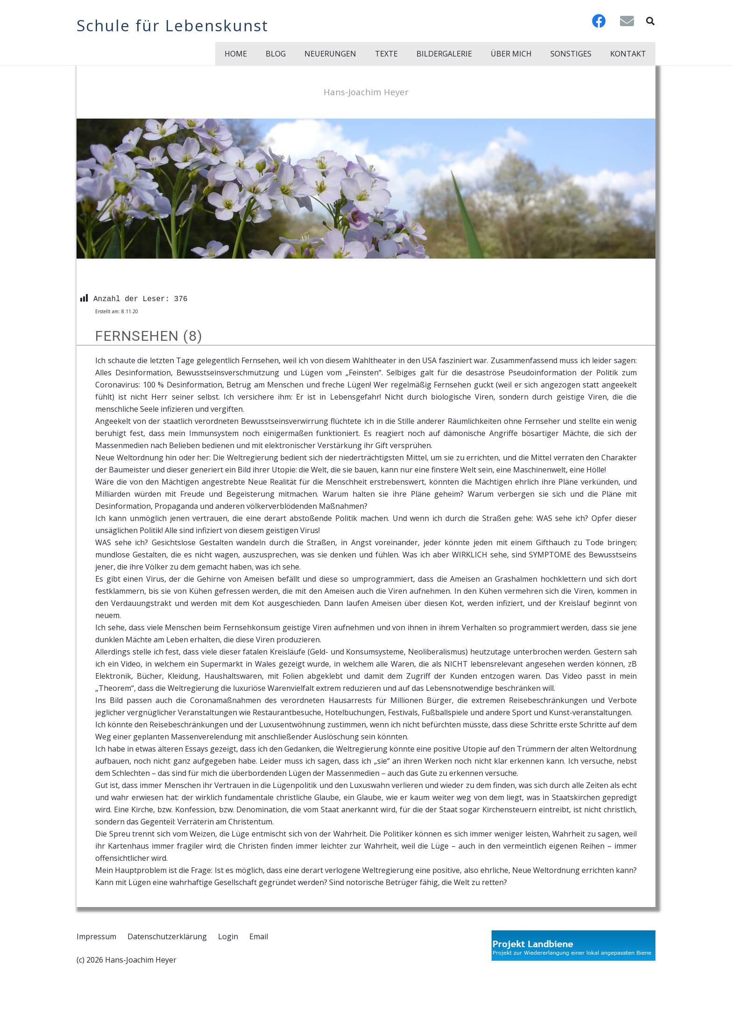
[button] (650, 21)
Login (228, 936)
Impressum (96, 936)
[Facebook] (599, 21)
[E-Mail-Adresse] (627, 21)
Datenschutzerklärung (167, 936)
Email (258, 936)
